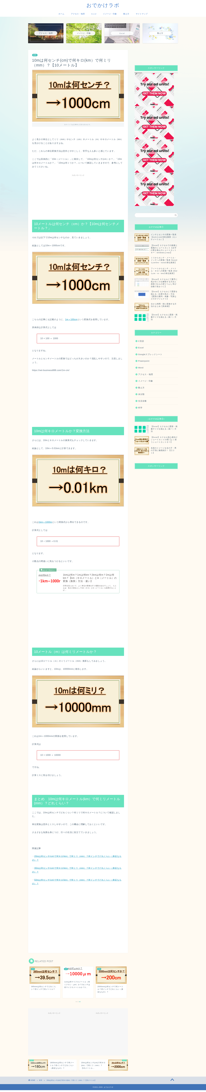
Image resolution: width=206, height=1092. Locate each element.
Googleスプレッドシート (150, 354)
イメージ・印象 (110, 14)
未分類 (141, 394)
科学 (34, 55)
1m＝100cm (71, 319)
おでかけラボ (103, 5)
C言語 (141, 341)
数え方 (126, 14)
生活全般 (142, 401)
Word (140, 368)
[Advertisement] (78, 196)
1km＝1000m (45, 522)
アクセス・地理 (78, 14)
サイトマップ (142, 14)
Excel (93, 14)
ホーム (61, 14)
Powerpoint (144, 361)
